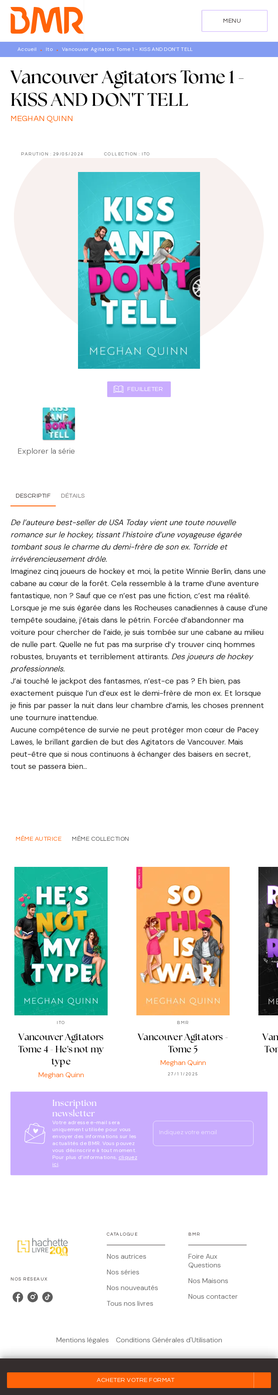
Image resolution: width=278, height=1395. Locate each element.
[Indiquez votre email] (192, 1133)
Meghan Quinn (41, 119)
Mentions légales (82, 1339)
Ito (49, 49)
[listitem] (17, 1297)
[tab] (33, 495)
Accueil (27, 49)
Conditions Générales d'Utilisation (169, 1339)
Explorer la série (46, 451)
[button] (139, 1380)
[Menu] (235, 21)
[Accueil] (47, 20)
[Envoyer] (243, 1133)
